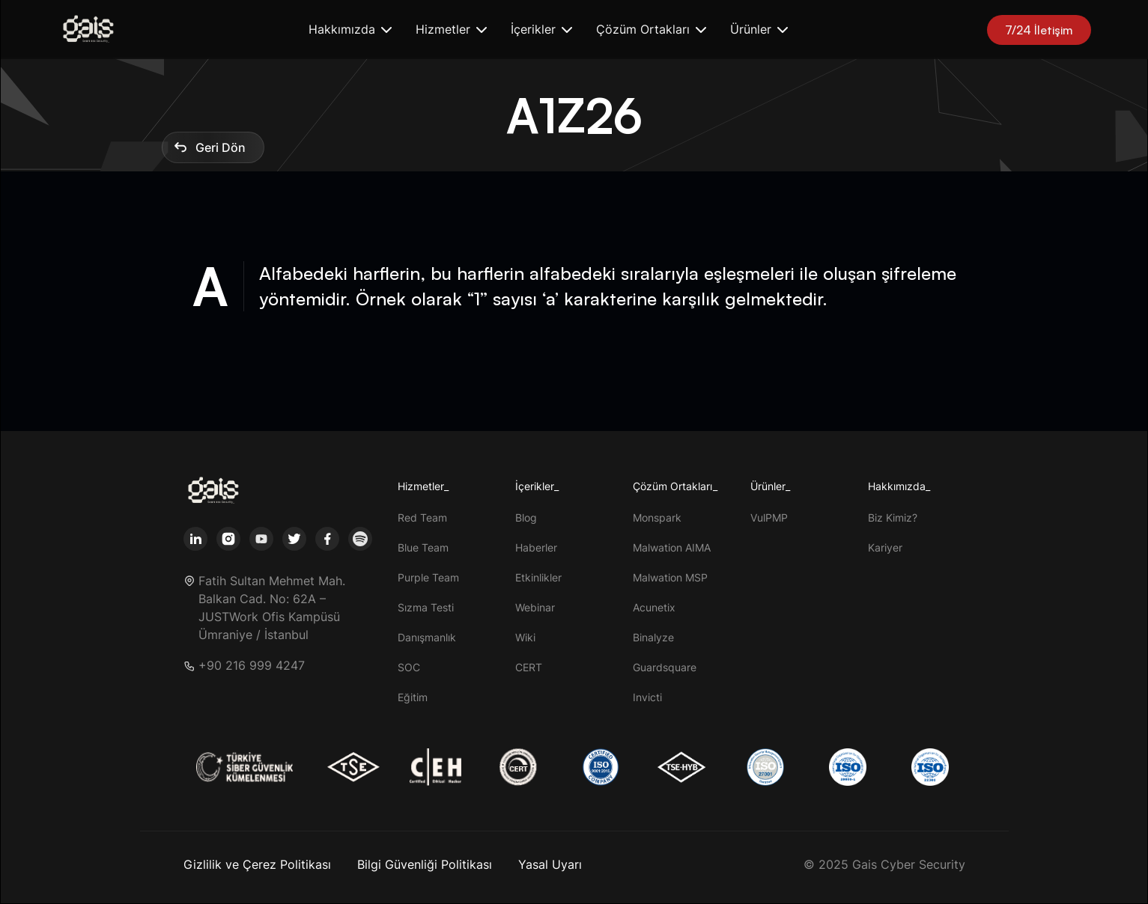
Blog (526, 517)
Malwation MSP (670, 577)
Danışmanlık (427, 637)
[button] (350, 29)
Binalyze (653, 637)
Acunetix (654, 607)
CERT (528, 667)
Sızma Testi (426, 607)
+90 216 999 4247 (251, 666)
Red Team (422, 517)
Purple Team (428, 577)
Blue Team (423, 547)
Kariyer (885, 547)
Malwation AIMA (672, 547)
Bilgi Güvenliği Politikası (424, 864)
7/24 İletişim (1039, 29)
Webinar (535, 607)
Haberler (536, 547)
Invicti (647, 697)
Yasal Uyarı (550, 864)
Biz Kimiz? (892, 517)
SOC (409, 667)
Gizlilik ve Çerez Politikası (257, 864)
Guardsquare (664, 667)
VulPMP (769, 517)
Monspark (657, 517)
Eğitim (413, 697)
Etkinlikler (538, 577)
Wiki (525, 637)
